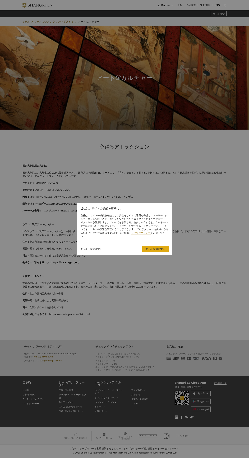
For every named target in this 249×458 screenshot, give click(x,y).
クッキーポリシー (141, 232)
